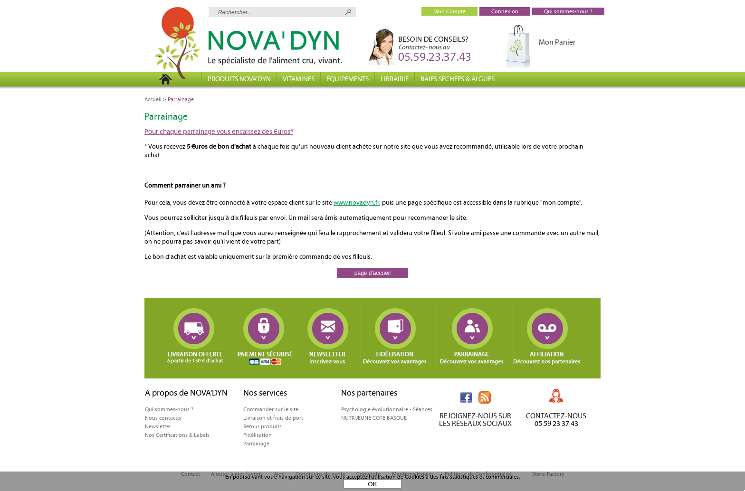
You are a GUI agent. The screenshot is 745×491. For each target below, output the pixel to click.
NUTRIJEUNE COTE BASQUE (374, 418)
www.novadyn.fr (356, 202)
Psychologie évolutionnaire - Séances (386, 409)
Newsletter (158, 426)
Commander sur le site (270, 409)
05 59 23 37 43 (556, 423)
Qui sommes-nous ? (169, 409)
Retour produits (262, 426)
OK (372, 484)
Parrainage (256, 443)
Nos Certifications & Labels (177, 435)
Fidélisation (257, 435)
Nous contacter (163, 418)
